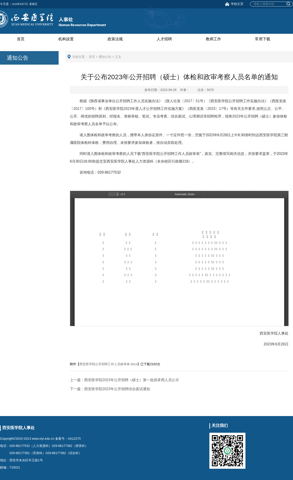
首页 (21, 39)
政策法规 (115, 39)
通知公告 (105, 57)
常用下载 (262, 39)
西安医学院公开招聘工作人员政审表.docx (108, 364)
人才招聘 (164, 39)
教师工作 (213, 39)
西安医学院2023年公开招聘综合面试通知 (110, 389)
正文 (118, 57)
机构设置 (66, 39)
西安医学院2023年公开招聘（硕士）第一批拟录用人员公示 (124, 380)
